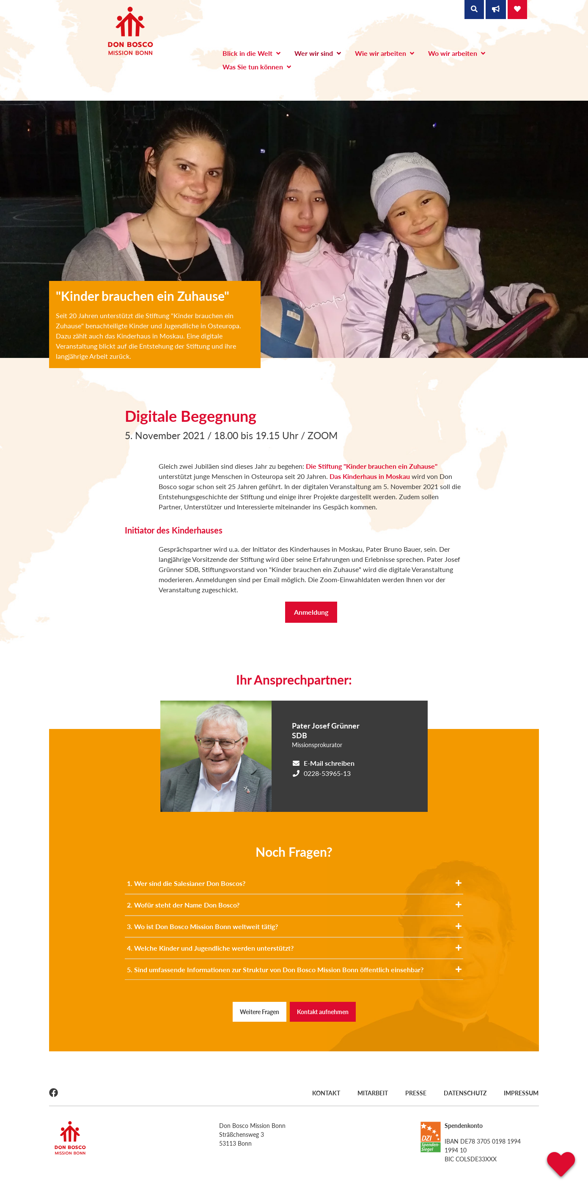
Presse (415, 1092)
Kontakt (325, 1092)
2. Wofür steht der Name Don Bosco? (294, 905)
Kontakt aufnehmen (323, 1011)
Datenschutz (465, 1092)
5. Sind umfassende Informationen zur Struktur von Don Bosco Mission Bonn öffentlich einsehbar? (294, 969)
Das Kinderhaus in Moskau (371, 476)
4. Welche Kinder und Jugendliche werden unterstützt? (294, 948)
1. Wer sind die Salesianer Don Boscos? (294, 883)
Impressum (521, 1092)
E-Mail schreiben (329, 763)
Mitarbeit (372, 1092)
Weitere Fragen (259, 1011)
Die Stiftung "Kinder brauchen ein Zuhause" (371, 466)
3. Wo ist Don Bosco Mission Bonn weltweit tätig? (294, 926)
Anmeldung (311, 612)
